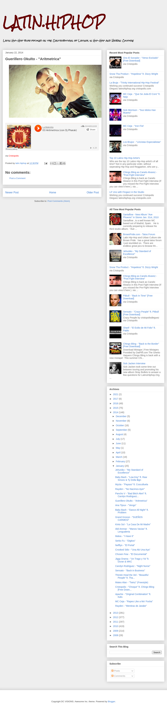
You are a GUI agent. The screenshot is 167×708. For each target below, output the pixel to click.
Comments (118, 676)
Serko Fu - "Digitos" (125, 540)
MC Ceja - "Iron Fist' (133, 126)
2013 (116, 612)
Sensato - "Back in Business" (130, 570)
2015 (116, 408)
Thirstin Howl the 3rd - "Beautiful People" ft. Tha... (131, 576)
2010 (116, 626)
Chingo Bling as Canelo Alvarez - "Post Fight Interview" (140, 173)
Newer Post (12, 192)
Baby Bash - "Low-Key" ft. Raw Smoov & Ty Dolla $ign (131, 478)
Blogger (111, 701)
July (118, 439)
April (118, 452)
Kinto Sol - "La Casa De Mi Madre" (133, 524)
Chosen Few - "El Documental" (131, 554)
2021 (116, 394)
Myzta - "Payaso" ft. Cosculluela (131, 484)
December (121, 416)
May (118, 448)
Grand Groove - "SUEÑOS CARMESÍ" (129, 518)
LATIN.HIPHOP (53, 22)
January (120, 466)
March (119, 457)
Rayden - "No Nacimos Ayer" (130, 489)
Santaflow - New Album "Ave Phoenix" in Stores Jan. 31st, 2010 (141, 216)
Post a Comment (17, 178)
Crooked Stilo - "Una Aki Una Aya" (132, 549)
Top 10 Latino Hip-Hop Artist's (124, 158)
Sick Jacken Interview (134, 363)
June (118, 443)
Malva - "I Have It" (124, 536)
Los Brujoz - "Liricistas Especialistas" (142, 142)
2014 (116, 412)
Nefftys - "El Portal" (125, 545)
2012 (116, 617)
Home (52, 192)
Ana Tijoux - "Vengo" (125, 505)
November (121, 420)
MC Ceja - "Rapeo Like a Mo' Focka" (134, 601)
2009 (116, 630)
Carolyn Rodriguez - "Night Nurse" (132, 566)
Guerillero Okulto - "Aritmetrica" (131, 500)
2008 (116, 635)
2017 (116, 398)
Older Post (93, 192)
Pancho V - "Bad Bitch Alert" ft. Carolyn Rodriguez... (131, 495)
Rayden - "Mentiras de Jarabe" (131, 606)
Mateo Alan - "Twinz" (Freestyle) (131, 582)
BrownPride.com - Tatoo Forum (139, 234)
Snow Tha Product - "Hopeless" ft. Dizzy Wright (133, 74)
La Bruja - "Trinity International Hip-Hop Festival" (134, 82)
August (120, 434)
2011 (116, 621)
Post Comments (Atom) (58, 201)
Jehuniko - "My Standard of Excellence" (129, 471)
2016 (116, 403)
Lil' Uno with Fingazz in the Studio (126, 192)
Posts (115, 670)
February (121, 461)
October (120, 425)
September (122, 430)
